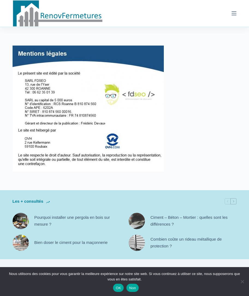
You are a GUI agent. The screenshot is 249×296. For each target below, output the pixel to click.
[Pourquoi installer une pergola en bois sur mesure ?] (21, 221)
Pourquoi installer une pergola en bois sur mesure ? (72, 220)
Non (132, 288)
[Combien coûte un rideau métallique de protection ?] (137, 243)
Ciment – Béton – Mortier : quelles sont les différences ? (189, 220)
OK (118, 288)
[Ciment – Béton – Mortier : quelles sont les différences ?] (137, 221)
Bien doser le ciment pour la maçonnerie (71, 242)
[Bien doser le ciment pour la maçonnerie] (21, 243)
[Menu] (234, 13)
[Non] (242, 281)
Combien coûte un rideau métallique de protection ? (186, 242)
